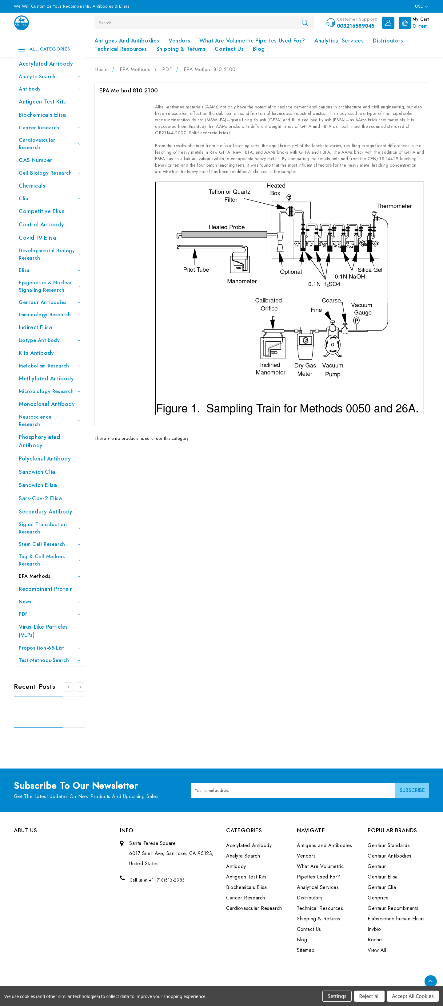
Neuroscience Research (49, 420)
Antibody (49, 88)
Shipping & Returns (181, 49)
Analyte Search (49, 76)
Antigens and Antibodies (126, 41)
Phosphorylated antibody (39, 441)
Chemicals (32, 186)
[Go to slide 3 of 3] (68, 687)
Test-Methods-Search (49, 660)
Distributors (388, 41)
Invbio (374, 929)
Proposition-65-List (49, 647)
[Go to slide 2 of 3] (80, 687)
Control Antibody (41, 225)
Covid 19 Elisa (37, 238)
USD (421, 6)
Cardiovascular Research (49, 143)
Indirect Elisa (35, 327)
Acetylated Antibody (46, 64)
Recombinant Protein (46, 589)
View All (377, 950)
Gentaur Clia (382, 887)
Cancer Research (49, 127)
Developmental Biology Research (49, 254)
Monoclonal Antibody (47, 404)
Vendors (179, 41)
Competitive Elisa (42, 211)
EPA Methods (49, 576)
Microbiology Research (49, 391)
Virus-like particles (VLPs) (43, 631)
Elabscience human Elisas (396, 918)
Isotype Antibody (49, 340)
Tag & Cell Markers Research (49, 560)
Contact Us (229, 49)
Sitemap (305, 950)
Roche (375, 939)
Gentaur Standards (389, 845)
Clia (49, 198)
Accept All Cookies (413, 996)
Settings (337, 996)
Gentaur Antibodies (49, 302)
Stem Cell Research (49, 544)
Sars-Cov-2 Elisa (40, 498)
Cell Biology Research (49, 172)
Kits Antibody (36, 353)
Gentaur (377, 866)
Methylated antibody (46, 379)
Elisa (49, 270)
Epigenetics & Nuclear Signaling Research (49, 286)
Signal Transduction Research (49, 528)
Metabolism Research (49, 365)
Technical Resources (120, 49)
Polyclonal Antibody (45, 459)
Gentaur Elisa (383, 876)
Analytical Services (339, 41)
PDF (49, 614)
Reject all (369, 996)
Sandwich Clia (37, 472)
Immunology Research (49, 314)
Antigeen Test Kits (42, 102)
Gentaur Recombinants (393, 908)
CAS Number (35, 160)
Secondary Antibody (46, 512)
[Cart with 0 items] (412, 22)
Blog (259, 49)
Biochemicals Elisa (42, 115)
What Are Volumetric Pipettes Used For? (252, 41)
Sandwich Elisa (38, 485)
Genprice (378, 897)
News (49, 601)
